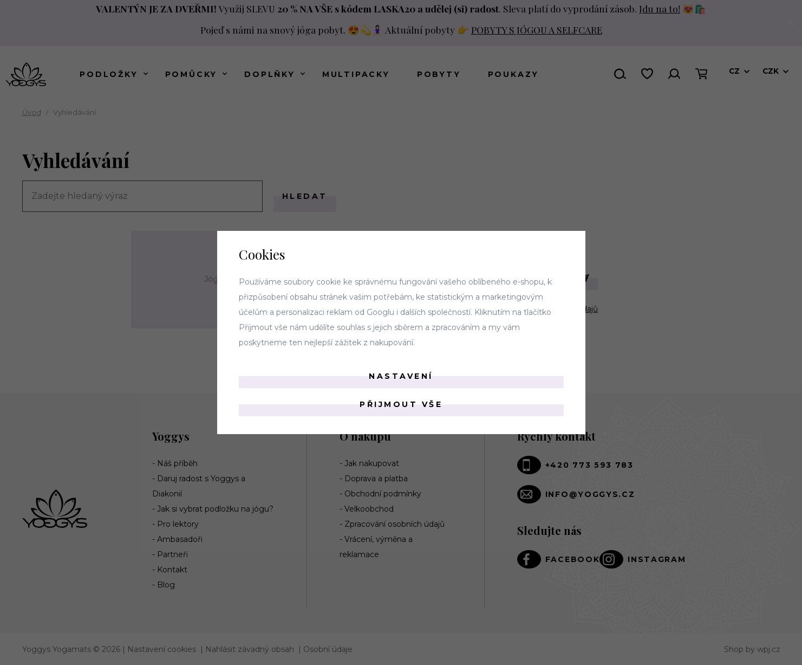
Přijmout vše (401, 404)
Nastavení (401, 376)
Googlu (380, 312)
